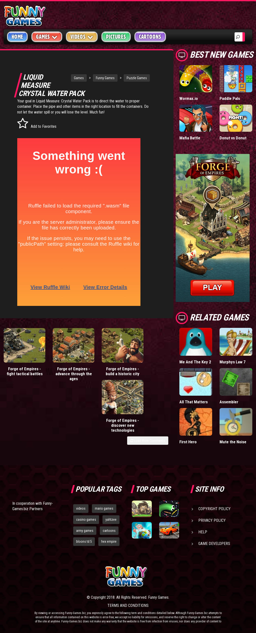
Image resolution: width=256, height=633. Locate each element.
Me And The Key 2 (195, 361)
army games (84, 531)
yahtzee (111, 519)
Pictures (116, 36)
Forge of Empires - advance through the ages (63, 367)
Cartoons (150, 36)
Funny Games (99, 78)
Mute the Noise (233, 441)
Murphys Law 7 (233, 361)
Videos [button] (81, 36)
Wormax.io (188, 98)
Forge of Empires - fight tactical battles (21, 367)
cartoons (109, 531)
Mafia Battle (189, 137)
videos (80, 508)
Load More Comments (147, 383)
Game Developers (214, 543)
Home (17, 36)
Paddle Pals (230, 98)
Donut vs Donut (233, 137)
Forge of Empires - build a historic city (105, 365)
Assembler (229, 401)
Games (73, 78)
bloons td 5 (84, 541)
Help (202, 532)
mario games (104, 508)
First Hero (188, 441)
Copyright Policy (214, 508)
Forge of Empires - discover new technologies (147, 367)
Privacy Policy (212, 520)
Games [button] (47, 36)
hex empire (109, 541)
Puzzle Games (131, 78)
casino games (86, 519)
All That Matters (193, 401)
